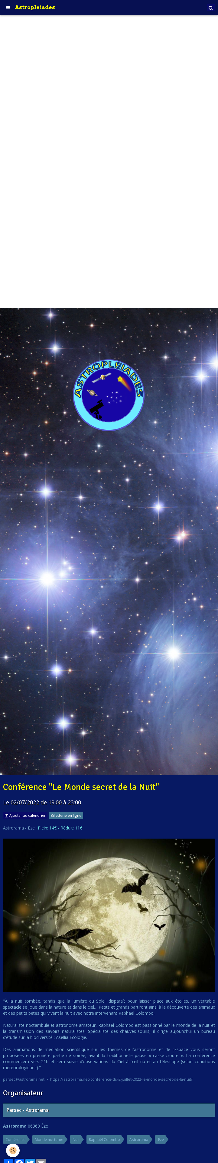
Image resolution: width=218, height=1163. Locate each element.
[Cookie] (13, 1150)
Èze (161, 1139)
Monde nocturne (49, 1139)
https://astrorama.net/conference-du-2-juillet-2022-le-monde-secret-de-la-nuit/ (121, 1079)
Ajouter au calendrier (25, 815)
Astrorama (138, 1139)
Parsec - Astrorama (27, 1110)
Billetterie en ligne (65, 815)
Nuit (76, 1139)
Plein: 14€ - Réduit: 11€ (60, 828)
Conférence (15, 1139)
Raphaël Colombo (104, 1139)
